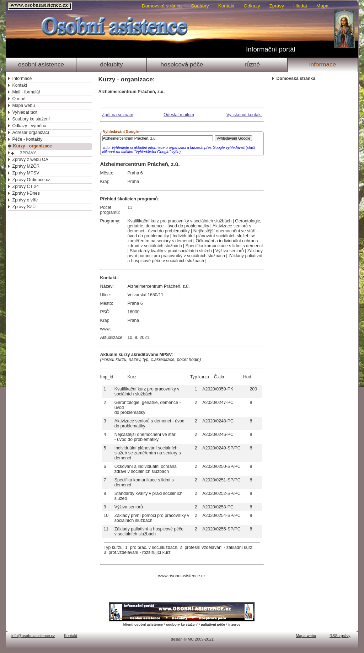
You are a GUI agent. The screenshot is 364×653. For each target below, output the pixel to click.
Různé (252, 64)
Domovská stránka (162, 6)
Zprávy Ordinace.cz (31, 179)
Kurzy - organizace (32, 146)
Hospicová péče (182, 64)
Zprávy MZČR (26, 166)
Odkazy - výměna (29, 125)
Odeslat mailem (179, 114)
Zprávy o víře (25, 200)
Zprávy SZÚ (24, 206)
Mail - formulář (26, 92)
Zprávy (276, 6)
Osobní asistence (41, 64)
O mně (19, 98)
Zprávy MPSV (25, 173)
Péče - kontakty (27, 139)
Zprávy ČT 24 (25, 186)
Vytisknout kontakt (244, 114)
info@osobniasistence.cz (33, 635)
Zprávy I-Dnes (26, 193)
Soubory (200, 6)
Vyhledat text (25, 112)
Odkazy (252, 6)
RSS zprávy (340, 635)
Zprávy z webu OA (30, 159)
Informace (322, 64)
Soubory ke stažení (31, 119)
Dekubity (111, 64)
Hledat (300, 6)
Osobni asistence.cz (41, 6)
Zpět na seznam (117, 114)
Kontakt (226, 6)
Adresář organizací (30, 132)
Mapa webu (23, 105)
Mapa (322, 6)
